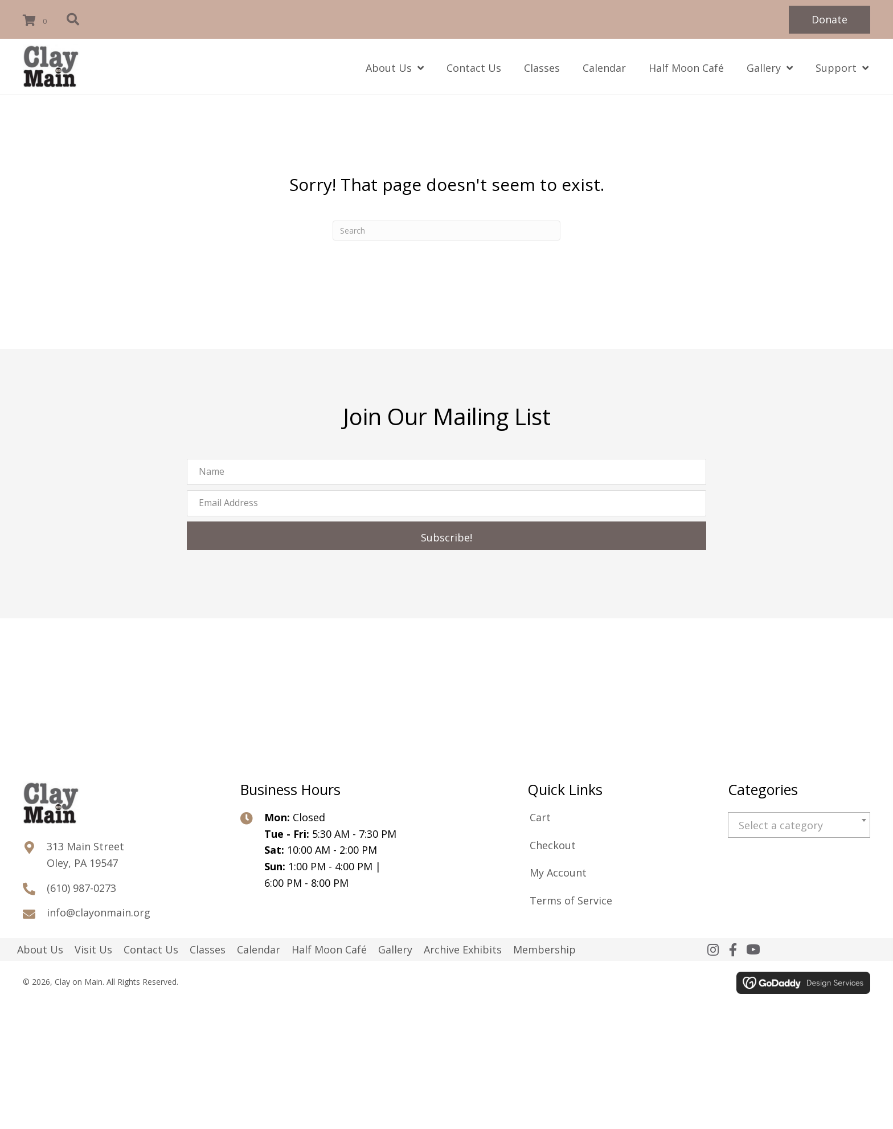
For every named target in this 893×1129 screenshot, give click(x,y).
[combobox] (799, 825)
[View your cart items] (36, 21)
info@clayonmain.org (98, 912)
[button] (829, 20)
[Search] (446, 231)
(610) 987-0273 (81, 888)
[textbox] (799, 825)
